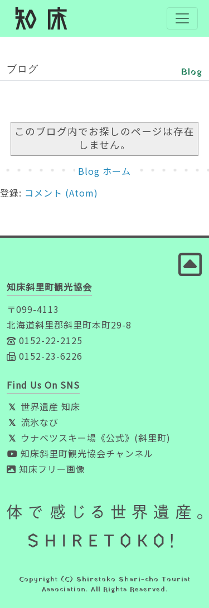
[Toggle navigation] (182, 18)
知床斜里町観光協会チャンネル (80, 453)
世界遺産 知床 (43, 406)
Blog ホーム (104, 171)
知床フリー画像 (46, 468)
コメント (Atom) (61, 192)
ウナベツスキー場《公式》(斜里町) (89, 437)
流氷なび (33, 422)
